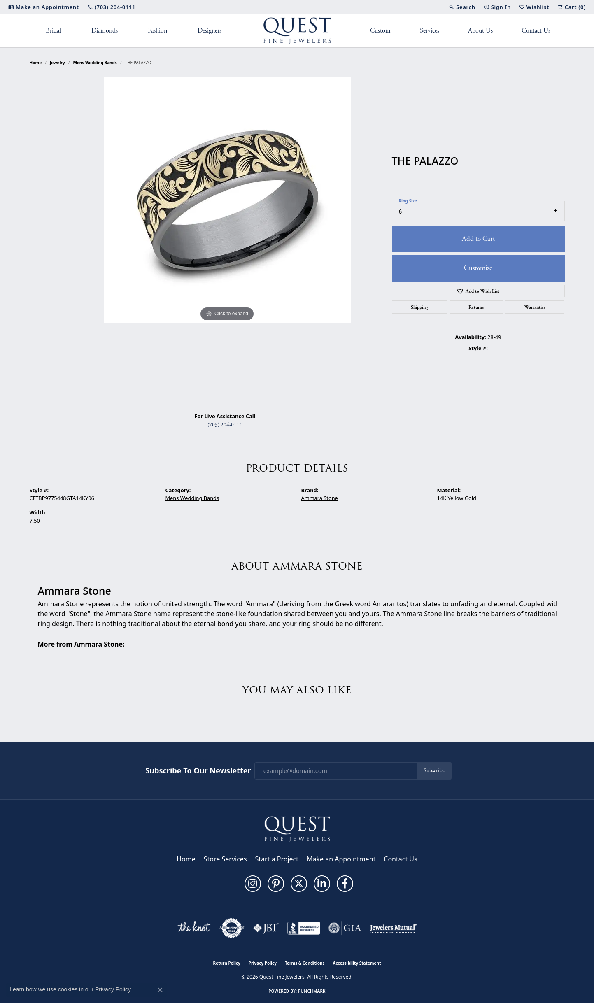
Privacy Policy (263, 963)
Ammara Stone (319, 498)
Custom (380, 30)
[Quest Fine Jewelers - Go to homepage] (297, 828)
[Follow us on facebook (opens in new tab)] (345, 883)
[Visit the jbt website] (266, 928)
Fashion (157, 30)
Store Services (225, 858)
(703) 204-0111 (224, 424)
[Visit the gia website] (344, 928)
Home (36, 62)
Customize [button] (478, 267)
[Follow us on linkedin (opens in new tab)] (322, 883)
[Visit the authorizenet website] (232, 928)
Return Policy (226, 963)
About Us (480, 30)
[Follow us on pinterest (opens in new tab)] (276, 883)
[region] (227, 241)
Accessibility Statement (357, 963)
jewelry (57, 62)
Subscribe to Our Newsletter (198, 770)
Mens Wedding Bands (95, 62)
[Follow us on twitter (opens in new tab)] (299, 883)
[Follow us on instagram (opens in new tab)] (253, 883)
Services (429, 30)
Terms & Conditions (305, 963)
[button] (462, 7)
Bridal (53, 30)
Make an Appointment (341, 858)
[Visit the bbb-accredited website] (303, 928)
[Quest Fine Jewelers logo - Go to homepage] (297, 30)
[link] (43, 7)
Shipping (419, 307)
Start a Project (276, 858)
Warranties (534, 307)
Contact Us (536, 30)
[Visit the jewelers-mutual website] (393, 928)
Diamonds (104, 30)
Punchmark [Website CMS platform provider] (312, 991)
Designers (209, 30)
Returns (476, 307)
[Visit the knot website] (194, 928)
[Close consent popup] (160, 989)
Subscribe (434, 770)
